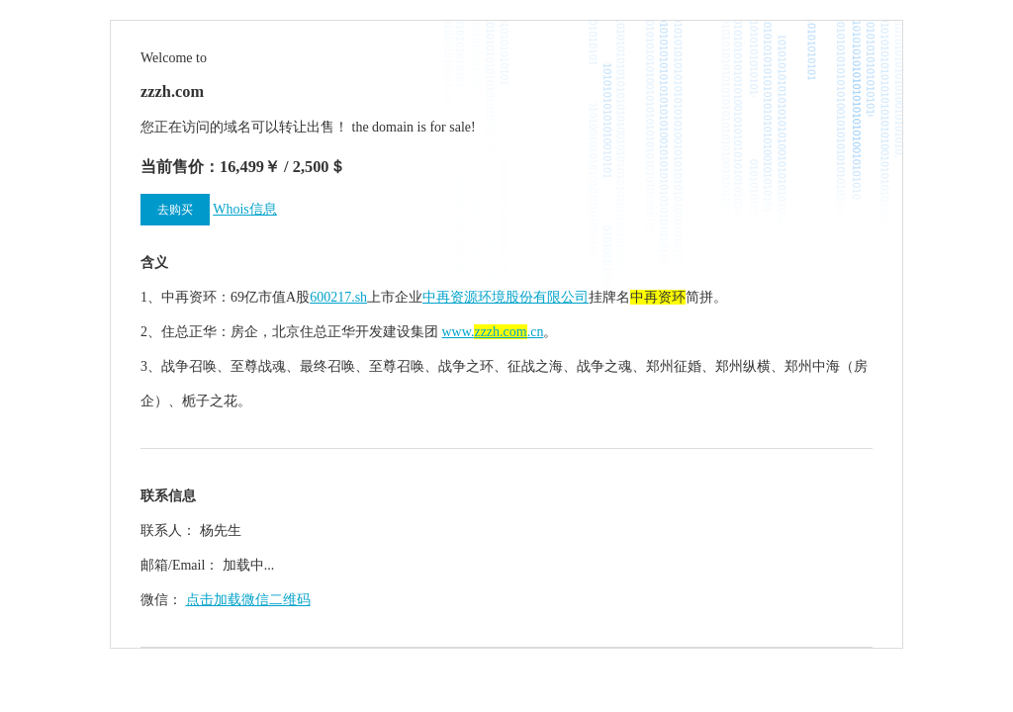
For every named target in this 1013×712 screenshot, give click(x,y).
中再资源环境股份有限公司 (505, 297)
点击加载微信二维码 (248, 599)
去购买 (175, 210)
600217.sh (338, 297)
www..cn (493, 331)
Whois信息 (245, 209)
